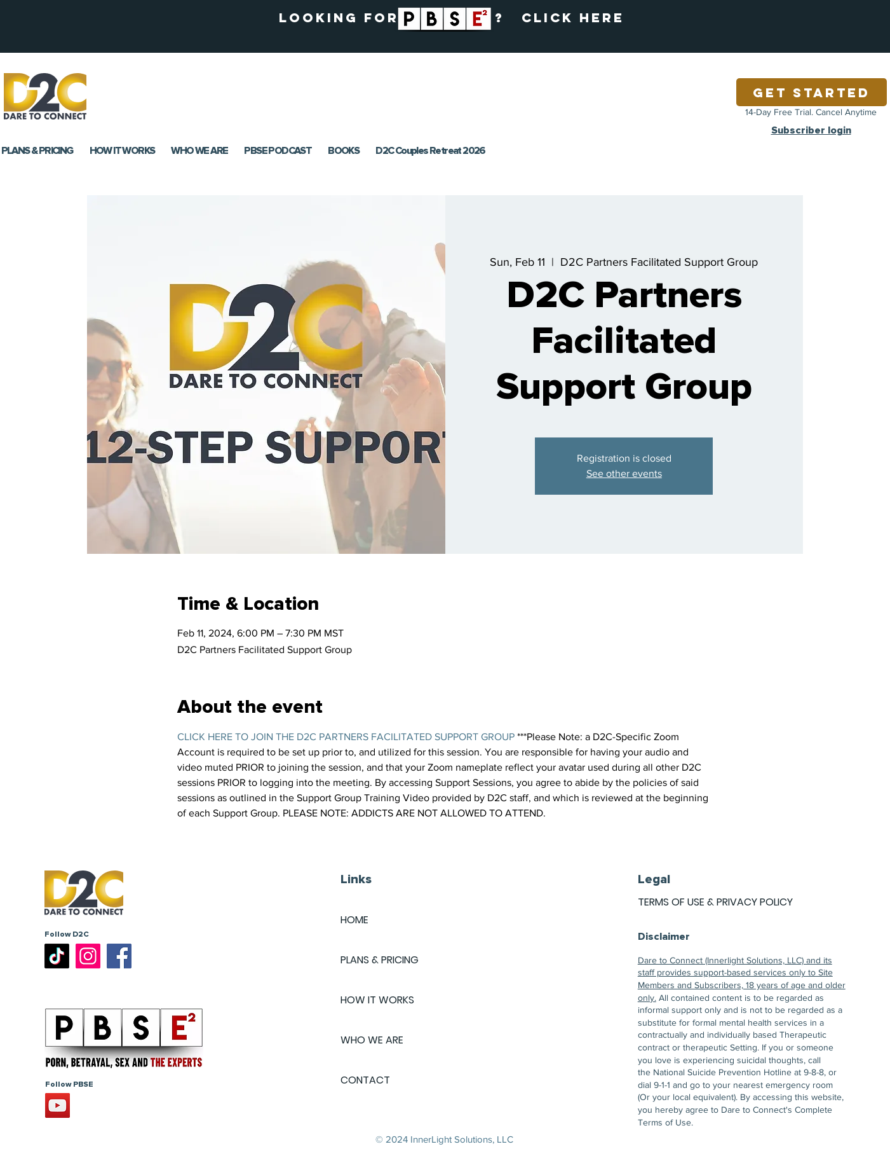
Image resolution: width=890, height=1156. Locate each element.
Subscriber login (811, 130)
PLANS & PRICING (379, 960)
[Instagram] (88, 956)
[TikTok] (56, 956)
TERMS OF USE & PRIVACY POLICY (715, 902)
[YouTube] (57, 1105)
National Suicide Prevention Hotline (722, 1072)
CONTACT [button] (365, 1080)
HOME (354, 919)
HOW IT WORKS (377, 1000)
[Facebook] (119, 956)
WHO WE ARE (371, 1040)
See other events (624, 473)
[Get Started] (811, 92)
